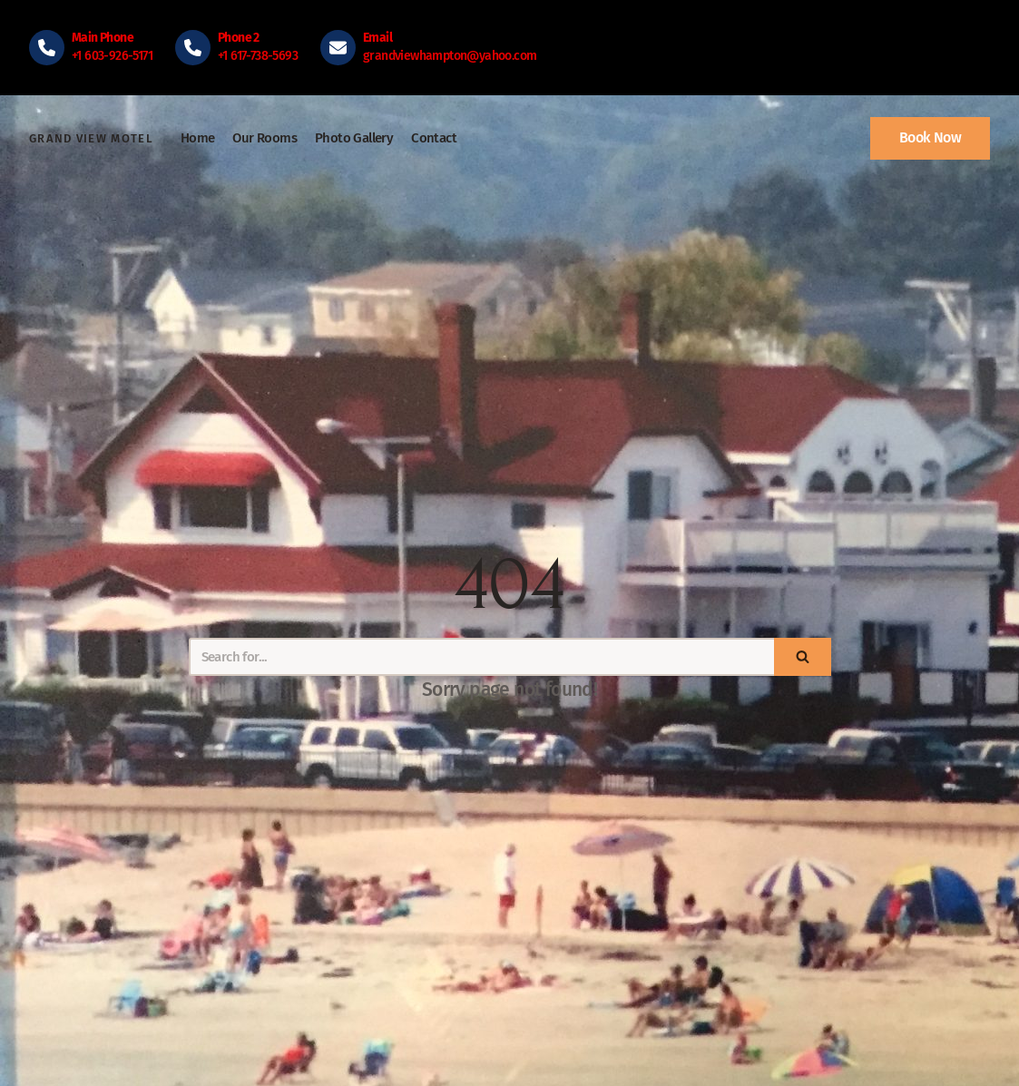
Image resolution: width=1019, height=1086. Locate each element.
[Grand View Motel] (91, 139)
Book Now (930, 137)
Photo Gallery (354, 138)
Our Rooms (264, 138)
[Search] (481, 657)
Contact (433, 138)
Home (198, 138)
